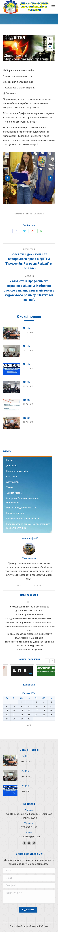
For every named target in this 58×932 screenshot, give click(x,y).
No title (26, 328)
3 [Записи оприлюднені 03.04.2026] (36, 702)
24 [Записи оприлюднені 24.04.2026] (36, 714)
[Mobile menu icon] (53, 6)
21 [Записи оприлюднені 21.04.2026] (14, 714)
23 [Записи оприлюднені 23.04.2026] (29, 714)
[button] (18, 585)
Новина (9, 39)
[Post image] (11, 333)
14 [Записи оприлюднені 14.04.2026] (14, 710)
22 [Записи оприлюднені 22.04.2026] (21, 714)
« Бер (28, 725)
